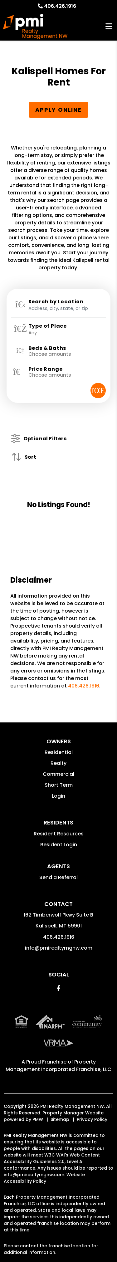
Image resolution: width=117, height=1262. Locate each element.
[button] (58, 988)
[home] (35, 26)
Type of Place (47, 326)
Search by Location (56, 301)
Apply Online (58, 110)
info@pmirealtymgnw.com (58, 947)
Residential (59, 752)
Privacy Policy (92, 1119)
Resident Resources (59, 833)
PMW (37, 1119)
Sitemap (60, 1119)
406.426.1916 (60, 6)
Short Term (59, 785)
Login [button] (58, 796)
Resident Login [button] (58, 844)
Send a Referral (58, 877)
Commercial (58, 774)
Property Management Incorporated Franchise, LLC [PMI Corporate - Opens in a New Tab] (58, 1065)
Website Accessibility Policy (44, 1178)
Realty (58, 763)
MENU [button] (108, 27)
